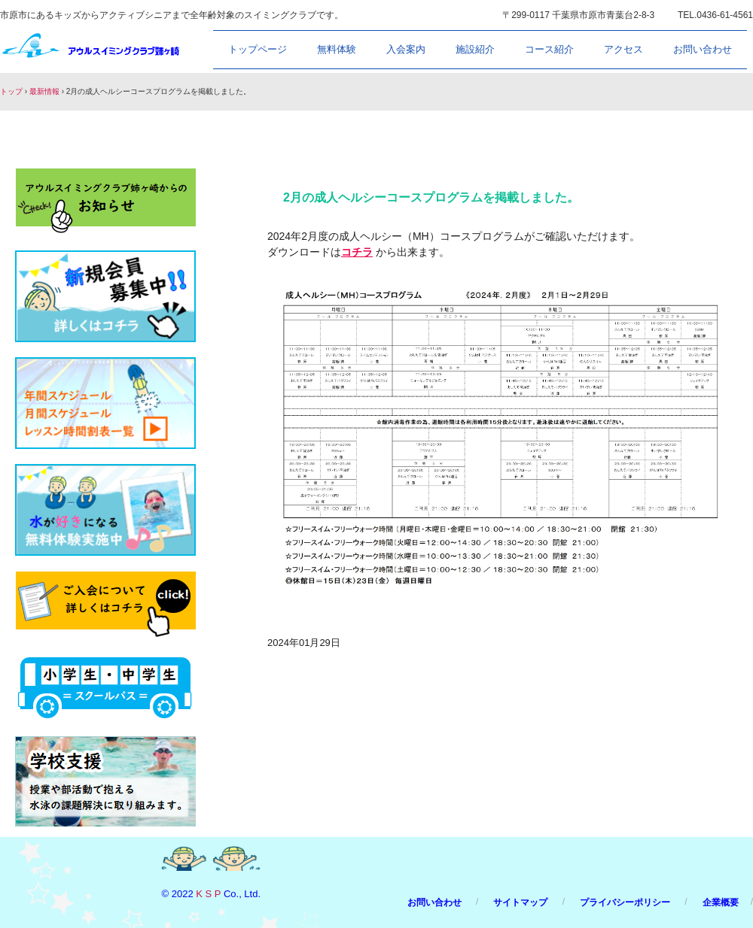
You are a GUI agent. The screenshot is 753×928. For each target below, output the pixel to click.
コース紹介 (549, 49)
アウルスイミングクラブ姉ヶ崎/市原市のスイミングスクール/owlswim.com (91, 48)
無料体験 (336, 49)
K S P (208, 893)
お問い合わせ (702, 49)
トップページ (257, 49)
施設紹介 (475, 49)
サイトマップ (520, 902)
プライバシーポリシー (625, 902)
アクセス (623, 49)
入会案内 (405, 49)
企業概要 (721, 902)
